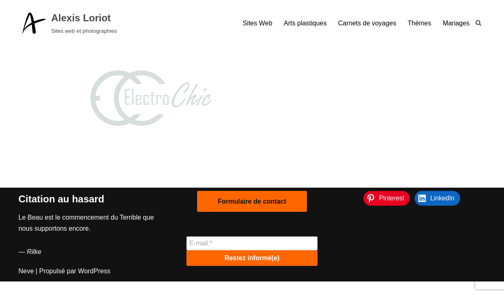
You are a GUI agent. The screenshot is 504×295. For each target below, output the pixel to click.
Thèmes (419, 23)
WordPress (94, 284)
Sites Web (257, 23)
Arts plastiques (304, 23)
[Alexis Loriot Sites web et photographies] (67, 23)
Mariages (456, 23)
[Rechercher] (478, 23)
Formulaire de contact (252, 214)
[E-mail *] (252, 257)
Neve (26, 284)
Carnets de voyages (367, 23)
